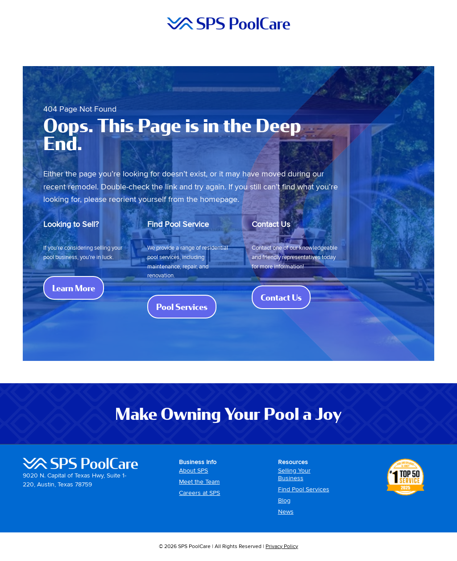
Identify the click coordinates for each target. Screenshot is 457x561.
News (286, 511)
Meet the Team (199, 482)
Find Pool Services (303, 489)
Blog (284, 500)
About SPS (193, 470)
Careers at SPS (199, 493)
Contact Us (286, 297)
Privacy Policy (282, 546)
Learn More (78, 287)
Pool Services (186, 306)
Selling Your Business (294, 474)
